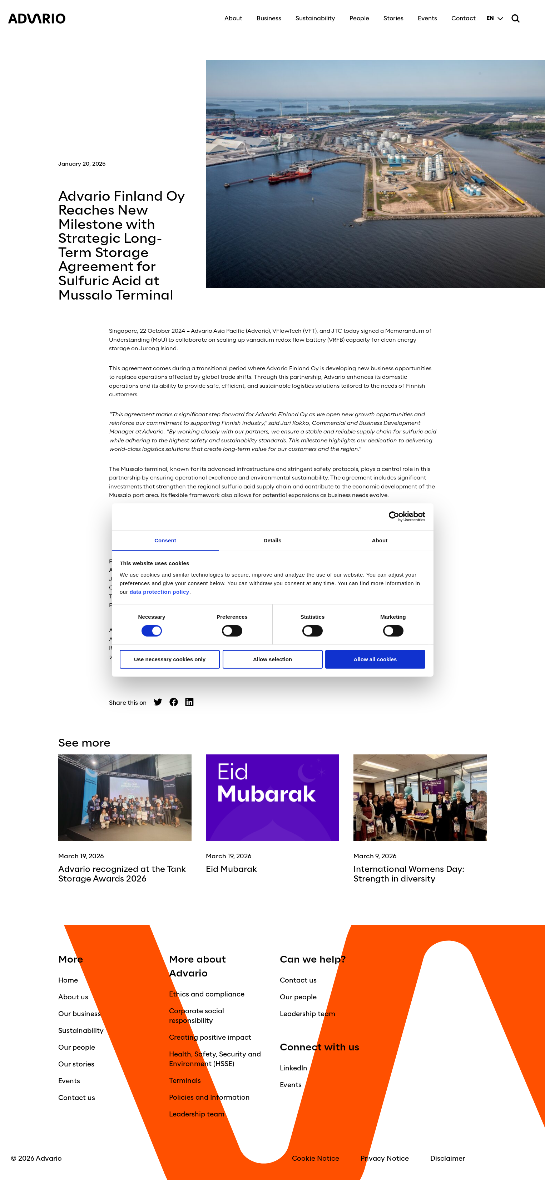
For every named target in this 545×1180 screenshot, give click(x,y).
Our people (76, 1047)
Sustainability (312, 15)
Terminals (185, 1080)
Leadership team (196, 1113)
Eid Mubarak (233, 868)
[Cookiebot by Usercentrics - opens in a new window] (394, 516)
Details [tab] (273, 540)
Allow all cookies (375, 660)
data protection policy (158, 592)
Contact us (76, 1097)
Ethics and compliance (206, 993)
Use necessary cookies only (169, 660)
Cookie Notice (315, 1158)
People (356, 15)
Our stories (76, 1063)
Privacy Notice (385, 1158)
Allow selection (272, 660)
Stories (391, 15)
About (230, 15)
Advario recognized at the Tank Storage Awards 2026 (116, 873)
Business (266, 15)
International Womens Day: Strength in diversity (413, 873)
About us (73, 996)
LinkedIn (293, 1067)
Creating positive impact (210, 1037)
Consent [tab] (165, 540)
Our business (79, 1013)
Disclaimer (447, 1158)
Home (68, 979)
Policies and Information (209, 1097)
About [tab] (380, 540)
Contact (461, 15)
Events (424, 15)
